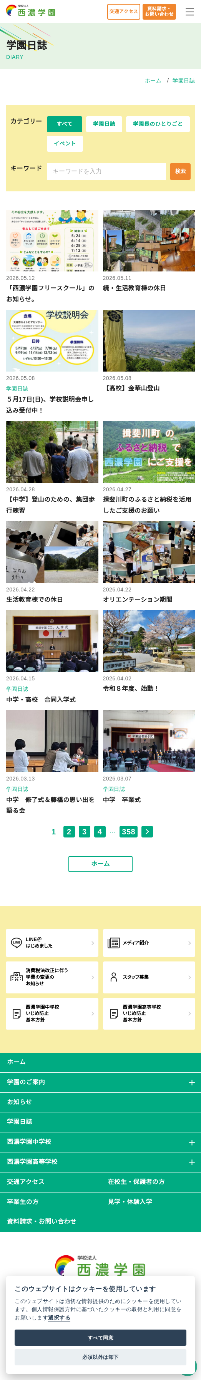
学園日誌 (184, 80)
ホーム (153, 80)
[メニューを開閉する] (190, 10)
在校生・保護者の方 (136, 1182)
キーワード (26, 168)
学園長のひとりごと (158, 124)
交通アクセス (124, 11)
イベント (65, 144)
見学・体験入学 (130, 1202)
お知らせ (19, 1102)
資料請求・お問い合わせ (159, 11)
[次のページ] (147, 831)
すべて (64, 124)
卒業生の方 (22, 1202)
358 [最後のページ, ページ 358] (128, 831)
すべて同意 (100, 1338)
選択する (59, 1318)
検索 (180, 171)
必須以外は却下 (100, 1357)
